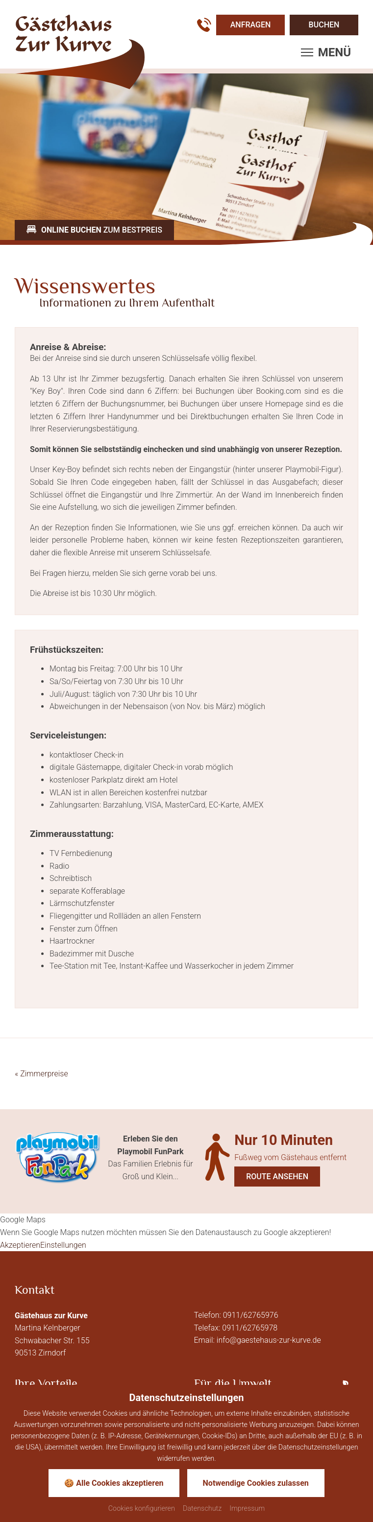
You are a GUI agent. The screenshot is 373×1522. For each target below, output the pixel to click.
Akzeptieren (20, 1245)
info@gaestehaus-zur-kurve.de (269, 1340)
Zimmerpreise (41, 1073)
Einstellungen (63, 1245)
